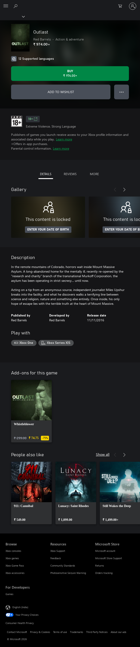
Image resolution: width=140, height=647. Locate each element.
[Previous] (115, 189)
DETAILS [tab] (45, 174)
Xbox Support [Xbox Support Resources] (57, 550)
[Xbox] (12, 16)
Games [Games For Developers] (9, 594)
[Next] (124, 189)
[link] (31, 411)
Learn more (64, 139)
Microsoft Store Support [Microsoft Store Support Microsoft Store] (108, 558)
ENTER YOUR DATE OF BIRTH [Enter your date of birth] (48, 229)
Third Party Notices (97, 631)
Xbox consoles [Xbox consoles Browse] (13, 550)
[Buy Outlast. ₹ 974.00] (70, 73)
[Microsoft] (69, 3)
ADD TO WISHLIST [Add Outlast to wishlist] (61, 92)
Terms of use (60, 631)
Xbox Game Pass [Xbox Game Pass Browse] (15, 565)
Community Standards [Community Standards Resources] (62, 565)
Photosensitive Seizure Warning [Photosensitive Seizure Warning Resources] (68, 572)
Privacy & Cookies (40, 631)
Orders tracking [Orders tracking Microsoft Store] (104, 572)
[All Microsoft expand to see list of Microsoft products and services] (5, 6)
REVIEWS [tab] (70, 174)
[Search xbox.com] (16, 6)
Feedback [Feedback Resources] (55, 558)
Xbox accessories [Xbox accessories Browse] (15, 572)
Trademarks (76, 631)
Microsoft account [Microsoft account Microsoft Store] (105, 550)
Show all (103, 454)
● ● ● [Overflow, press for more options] (121, 92)
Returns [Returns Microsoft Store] (99, 565)
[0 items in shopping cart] (121, 6)
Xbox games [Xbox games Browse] (12, 558)
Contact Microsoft (17, 631)
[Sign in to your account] (132, 6)
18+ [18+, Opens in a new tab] (32, 119)
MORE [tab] (94, 174)
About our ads (118, 631)
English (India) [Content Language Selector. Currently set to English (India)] (20, 606)
